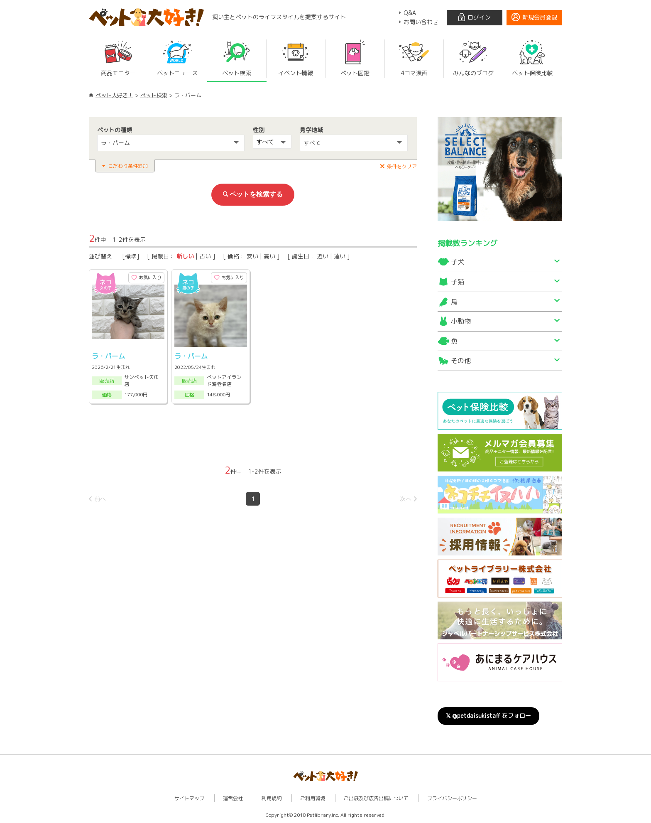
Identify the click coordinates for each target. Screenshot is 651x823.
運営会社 (233, 798)
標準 (131, 256)
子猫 (457, 281)
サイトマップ (189, 798)
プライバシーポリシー (452, 798)
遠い (339, 256)
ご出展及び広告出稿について (376, 798)
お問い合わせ (421, 22)
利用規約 (271, 798)
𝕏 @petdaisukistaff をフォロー (488, 716)
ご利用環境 (312, 798)
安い (252, 256)
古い (205, 256)
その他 (461, 360)
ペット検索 (153, 95)
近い (322, 256)
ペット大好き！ (114, 95)
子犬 (457, 261)
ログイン (479, 17)
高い (269, 256)
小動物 (461, 321)
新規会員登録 (539, 17)
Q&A (410, 13)
